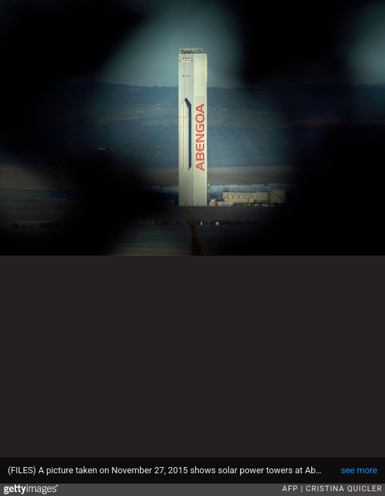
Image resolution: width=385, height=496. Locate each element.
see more (359, 470)
